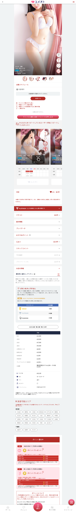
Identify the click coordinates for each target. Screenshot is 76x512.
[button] (3, 2)
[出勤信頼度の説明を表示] (45, 149)
